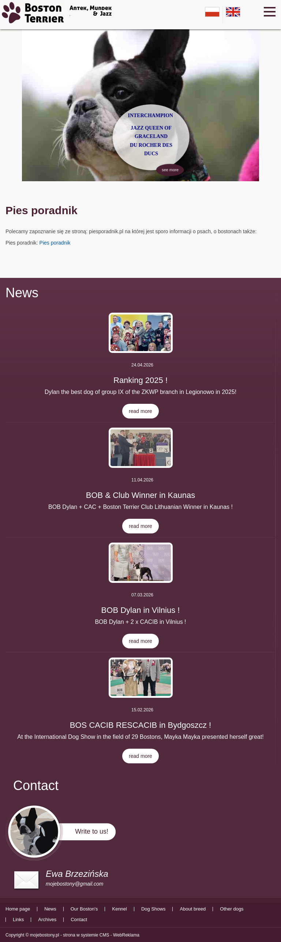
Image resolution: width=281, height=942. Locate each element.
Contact (79, 919)
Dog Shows (153, 909)
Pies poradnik (55, 243)
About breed (193, 909)
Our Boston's (84, 909)
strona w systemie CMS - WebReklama (101, 935)
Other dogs (231, 909)
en (233, 12)
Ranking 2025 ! (140, 380)
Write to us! (91, 831)
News (21, 292)
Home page (17, 909)
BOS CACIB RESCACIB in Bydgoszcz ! (140, 725)
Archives (47, 919)
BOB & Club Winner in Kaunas (140, 495)
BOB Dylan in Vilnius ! (140, 610)
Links (18, 919)
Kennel (119, 909)
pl (212, 12)
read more (140, 411)
